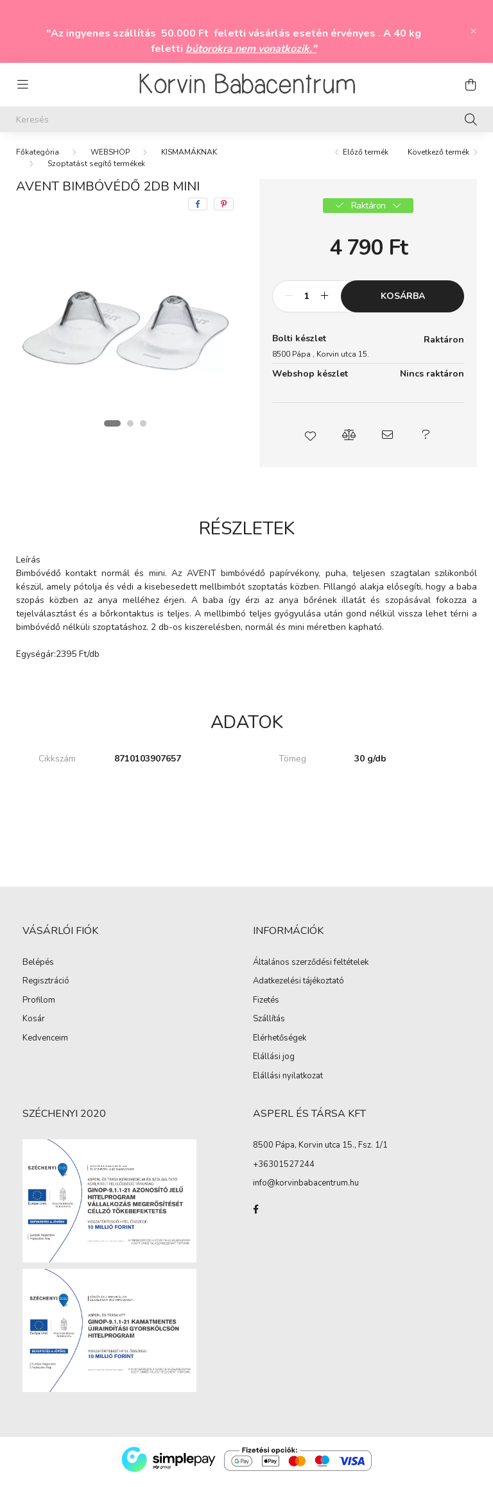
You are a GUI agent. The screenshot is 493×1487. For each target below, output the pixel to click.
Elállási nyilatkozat (288, 1081)
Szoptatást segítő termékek (96, 169)
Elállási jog (274, 1062)
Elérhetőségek (279, 1044)
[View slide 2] (130, 428)
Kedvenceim (45, 1044)
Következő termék (438, 157)
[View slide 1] (112, 428)
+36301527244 (284, 1169)
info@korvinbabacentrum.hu (306, 1188)
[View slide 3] (143, 428)
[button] (311, 440)
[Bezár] (473, 31)
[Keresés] (246, 119)
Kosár (33, 1024)
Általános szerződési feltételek (310, 968)
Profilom (38, 1006)
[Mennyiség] (306, 301)
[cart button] (470, 85)
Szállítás (269, 1024)
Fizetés (266, 1006)
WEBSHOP (110, 157)
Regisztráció (45, 986)
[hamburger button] (22, 85)
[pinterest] (224, 209)
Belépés (38, 968)
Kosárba (403, 301)
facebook (255, 1214)
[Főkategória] (37, 157)
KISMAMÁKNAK (189, 157)
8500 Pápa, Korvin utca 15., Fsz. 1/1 (320, 1150)
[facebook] (197, 209)
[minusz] (288, 301)
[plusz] (324, 301)
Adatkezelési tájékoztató (298, 986)
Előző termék (365, 157)
